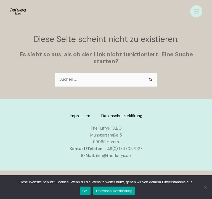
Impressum (80, 116)
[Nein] (205, 187)
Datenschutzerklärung (121, 116)
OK (85, 191)
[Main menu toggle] (196, 11)
